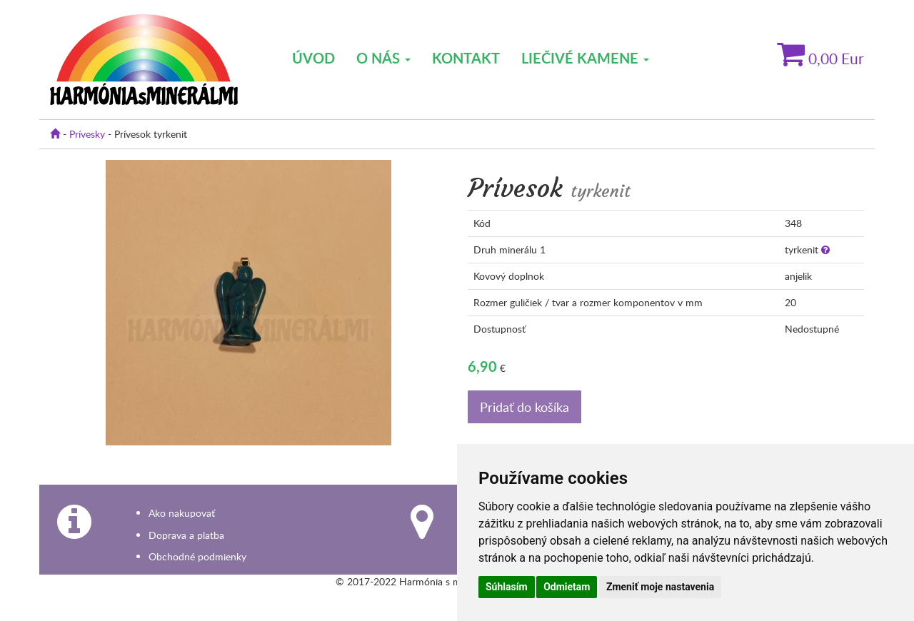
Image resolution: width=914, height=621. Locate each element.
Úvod (313, 58)
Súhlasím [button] (507, 586)
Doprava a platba (186, 535)
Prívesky (87, 134)
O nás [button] (383, 58)
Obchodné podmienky (197, 556)
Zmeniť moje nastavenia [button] (660, 586)
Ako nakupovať (182, 513)
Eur (820, 58)
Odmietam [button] (566, 586)
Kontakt (466, 58)
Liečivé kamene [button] (585, 58)
